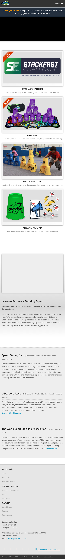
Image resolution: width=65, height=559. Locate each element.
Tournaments (7, 515)
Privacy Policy (48, 557)
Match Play (6, 498)
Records (5, 511)
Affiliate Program (8, 481)
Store (4, 473)
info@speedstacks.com (17, 538)
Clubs (4, 494)
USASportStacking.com (11, 413)
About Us (5, 477)
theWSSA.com (51, 448)
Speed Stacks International (47, 549)
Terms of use (36, 557)
